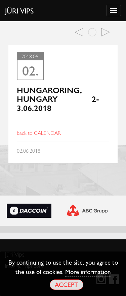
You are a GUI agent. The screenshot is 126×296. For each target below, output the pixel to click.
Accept (66, 284)
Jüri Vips (19, 10)
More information (88, 271)
